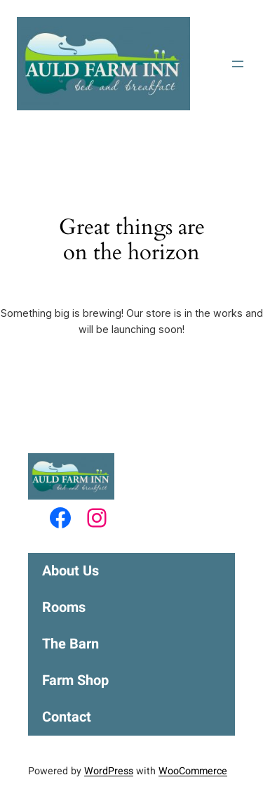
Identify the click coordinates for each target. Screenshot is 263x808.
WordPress (108, 771)
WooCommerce (193, 771)
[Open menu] (237, 64)
